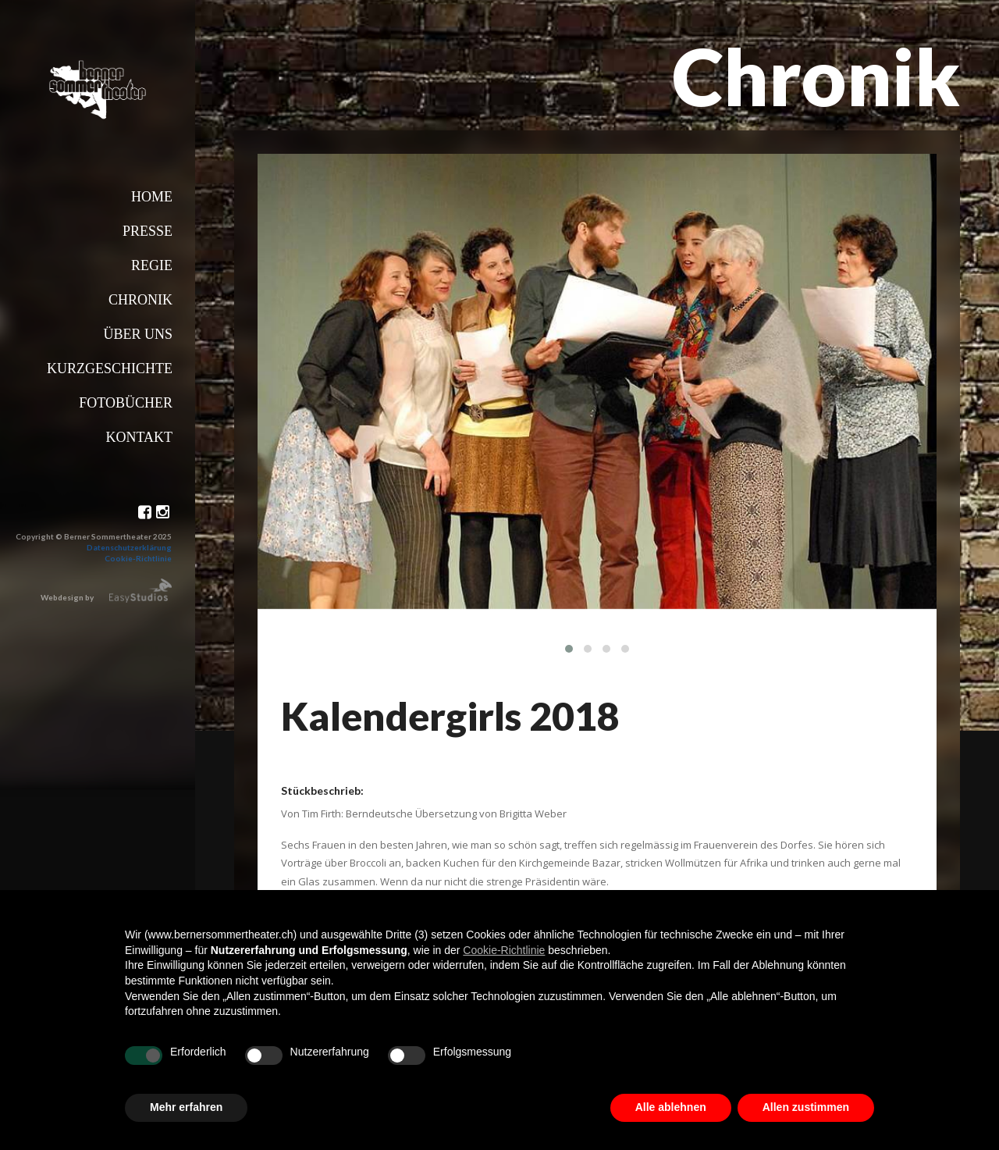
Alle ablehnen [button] (670, 1107)
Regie (151, 265)
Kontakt (138, 437)
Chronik (140, 300)
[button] (569, 649)
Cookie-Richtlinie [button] (504, 950)
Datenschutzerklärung (129, 547)
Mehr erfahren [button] (186, 1107)
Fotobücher (125, 403)
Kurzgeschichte (109, 368)
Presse (147, 231)
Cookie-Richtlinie (138, 558)
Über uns (137, 334)
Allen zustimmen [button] (806, 1107)
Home (151, 197)
